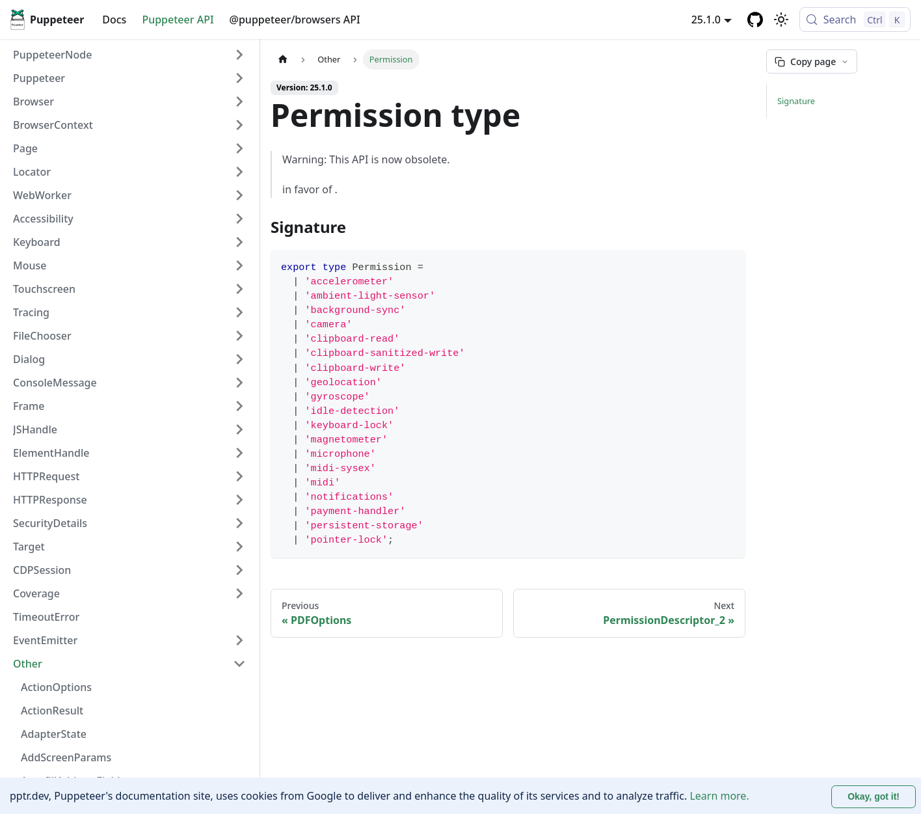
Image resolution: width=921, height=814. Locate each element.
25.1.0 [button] (706, 19)
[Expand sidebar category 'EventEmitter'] (239, 640)
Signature (796, 101)
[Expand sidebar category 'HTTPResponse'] (239, 499)
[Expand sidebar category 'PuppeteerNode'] (239, 54)
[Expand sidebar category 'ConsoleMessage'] (239, 382)
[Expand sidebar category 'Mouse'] (239, 265)
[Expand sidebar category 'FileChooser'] (239, 335)
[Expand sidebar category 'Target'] (239, 546)
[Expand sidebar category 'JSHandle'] (239, 429)
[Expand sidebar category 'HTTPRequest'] (239, 476)
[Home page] (283, 59)
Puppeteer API (177, 19)
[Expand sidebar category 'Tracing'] (239, 312)
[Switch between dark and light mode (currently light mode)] (781, 19)
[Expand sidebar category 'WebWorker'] (239, 195)
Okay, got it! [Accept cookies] (874, 796)
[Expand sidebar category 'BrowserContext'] (239, 125)
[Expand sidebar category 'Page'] (239, 148)
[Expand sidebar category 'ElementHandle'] (239, 452)
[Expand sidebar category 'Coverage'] (239, 593)
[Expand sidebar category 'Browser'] (239, 101)
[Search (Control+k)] (855, 19)
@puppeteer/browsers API (295, 19)
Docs (114, 19)
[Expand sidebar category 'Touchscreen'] (239, 288)
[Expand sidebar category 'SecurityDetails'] (239, 523)
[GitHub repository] (755, 19)
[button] (129, 78)
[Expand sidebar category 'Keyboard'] (239, 242)
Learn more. (719, 796)
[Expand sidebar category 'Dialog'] (239, 359)
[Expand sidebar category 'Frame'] (239, 406)
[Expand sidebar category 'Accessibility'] (239, 218)
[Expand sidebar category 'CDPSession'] (239, 570)
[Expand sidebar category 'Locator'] (239, 171)
